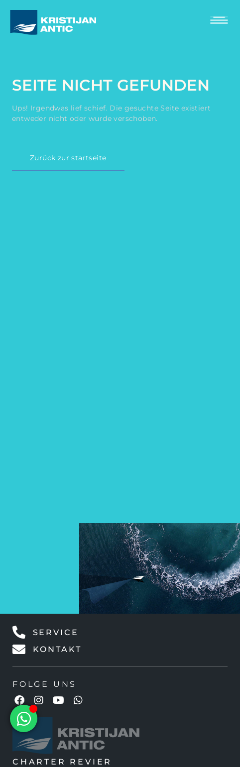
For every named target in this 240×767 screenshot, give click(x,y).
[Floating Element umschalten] (23, 718)
